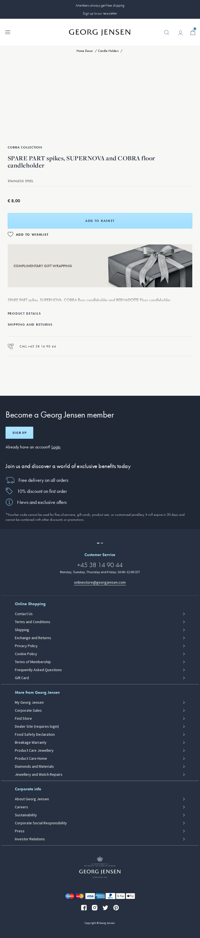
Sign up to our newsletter (100, 13)
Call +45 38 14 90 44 (32, 346)
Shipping (22, 630)
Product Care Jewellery (34, 751)
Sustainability (26, 815)
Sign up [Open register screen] (19, 433)
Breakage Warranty (30, 743)
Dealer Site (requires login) (37, 727)
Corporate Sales (28, 711)
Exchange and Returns (33, 638)
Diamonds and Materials (34, 767)
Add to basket (100, 221)
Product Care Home (31, 759)
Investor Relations (30, 839)
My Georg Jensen (29, 703)
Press (19, 831)
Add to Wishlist (32, 234)
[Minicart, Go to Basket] (193, 32)
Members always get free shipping (100, 5)
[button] (167, 35)
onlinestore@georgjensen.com (100, 582)
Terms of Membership (33, 662)
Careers (21, 807)
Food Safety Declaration (35, 735)
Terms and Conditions (32, 622)
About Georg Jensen (32, 799)
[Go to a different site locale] (100, 543)
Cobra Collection (25, 147)
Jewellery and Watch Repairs (38, 775)
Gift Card (22, 678)
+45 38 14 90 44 (100, 564)
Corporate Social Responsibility (41, 823)
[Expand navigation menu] (7, 31)
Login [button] (56, 447)
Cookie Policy (26, 654)
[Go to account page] (180, 33)
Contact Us (24, 614)
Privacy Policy (26, 646)
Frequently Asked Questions (38, 670)
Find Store (23, 719)
